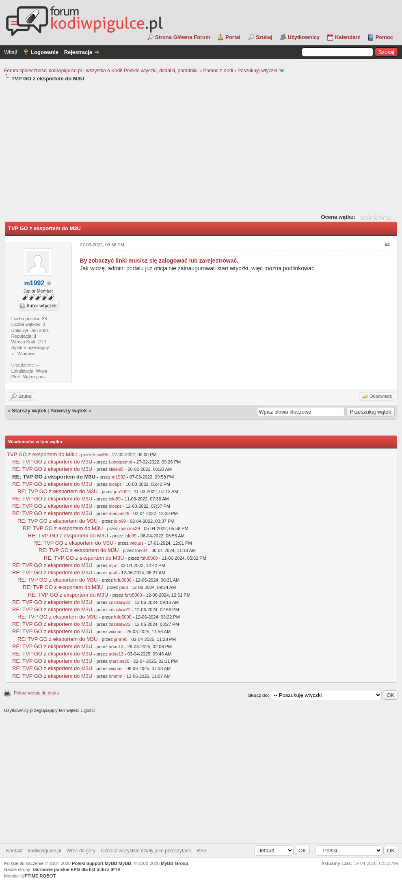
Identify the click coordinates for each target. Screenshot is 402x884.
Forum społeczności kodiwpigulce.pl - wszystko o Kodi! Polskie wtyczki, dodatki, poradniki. (101, 70)
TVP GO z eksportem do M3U (42, 454)
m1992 (118, 476)
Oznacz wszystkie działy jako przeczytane (146, 851)
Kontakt (14, 851)
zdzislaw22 (120, 602)
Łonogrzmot (120, 461)
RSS (202, 851)
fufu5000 (149, 558)
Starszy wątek (29, 411)
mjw (113, 565)
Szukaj (264, 37)
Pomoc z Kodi (218, 70)
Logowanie (44, 52)
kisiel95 (100, 454)
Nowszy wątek (69, 411)
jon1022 (122, 491)
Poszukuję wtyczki (257, 70)
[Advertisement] (201, 147)
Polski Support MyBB (94, 863)
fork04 (141, 550)
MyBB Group (174, 863)
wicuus (137, 543)
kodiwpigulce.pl (44, 851)
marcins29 (119, 513)
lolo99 (115, 498)
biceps (115, 484)
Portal (232, 37)
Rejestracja (78, 52)
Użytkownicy (304, 37)
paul (113, 572)
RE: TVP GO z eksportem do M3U (52, 462)
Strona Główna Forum (182, 37)
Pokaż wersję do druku (36, 692)
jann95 (121, 639)
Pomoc (384, 37)
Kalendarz (347, 37)
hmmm (116, 676)
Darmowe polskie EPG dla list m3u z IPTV (76, 869)
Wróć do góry (81, 851)
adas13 (116, 646)
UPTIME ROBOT (39, 875)
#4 (387, 244)
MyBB (125, 863)
